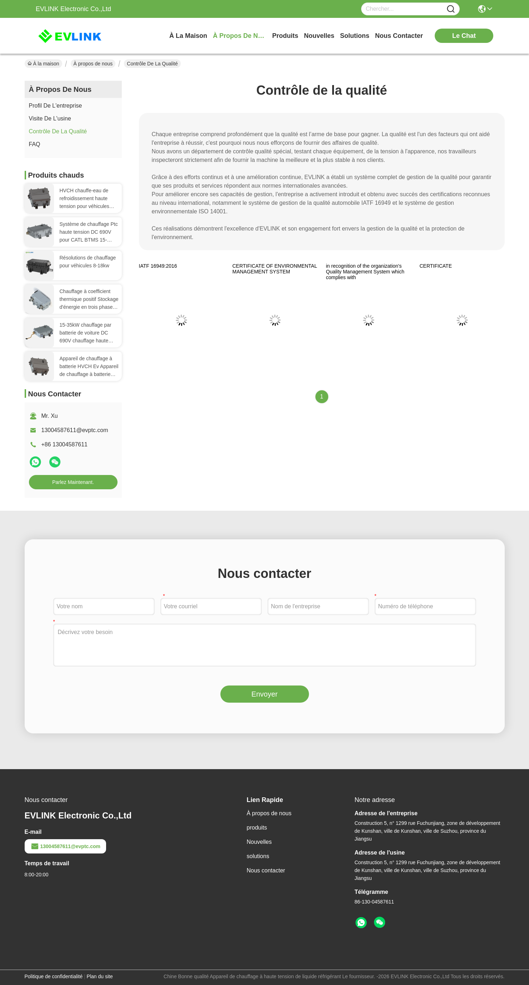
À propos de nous (239, 35)
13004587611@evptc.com (74, 430)
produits (285, 35)
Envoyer (264, 694)
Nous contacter (266, 870)
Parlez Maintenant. (73, 482)
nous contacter (399, 35)
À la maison (188, 35)
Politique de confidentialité (54, 976)
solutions (354, 35)
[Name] (450, 9)
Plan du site (100, 976)
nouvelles (319, 35)
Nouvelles (259, 842)
